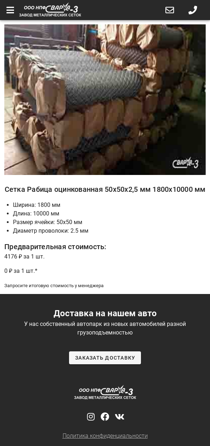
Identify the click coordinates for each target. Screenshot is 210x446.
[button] (169, 10)
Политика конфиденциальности (105, 435)
